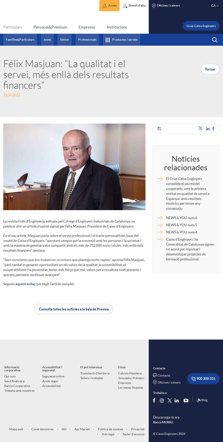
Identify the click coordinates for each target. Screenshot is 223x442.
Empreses (124, 383)
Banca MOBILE (163, 422)
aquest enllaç (25, 284)
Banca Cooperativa (17, 386)
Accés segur (50, 381)
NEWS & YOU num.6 (181, 218)
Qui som (9, 376)
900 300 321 (203, 379)
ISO (63, 429)
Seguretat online (53, 376)
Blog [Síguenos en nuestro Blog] (202, 400)
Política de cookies (110, 429)
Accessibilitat (51, 386)
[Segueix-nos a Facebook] (155, 400)
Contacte (164, 375)
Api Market (82, 429)
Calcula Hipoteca (130, 373)
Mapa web (16, 429)
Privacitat (137, 429)
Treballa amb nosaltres (19, 390)
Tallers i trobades (91, 378)
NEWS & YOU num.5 (181, 225)
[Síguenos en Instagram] (162, 400)
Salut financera (14, 381)
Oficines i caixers (169, 382)
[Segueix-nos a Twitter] (169, 400)
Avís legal (108, 434)
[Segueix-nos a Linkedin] (178, 400)
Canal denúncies (42, 429)
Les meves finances (130, 387)
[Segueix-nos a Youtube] (186, 400)
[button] (109, 5)
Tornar (210, 69)
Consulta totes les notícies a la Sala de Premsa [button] (74, 309)
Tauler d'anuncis (133, 434)
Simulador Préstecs (131, 378)
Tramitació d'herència (95, 373)
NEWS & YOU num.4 (181, 232)
